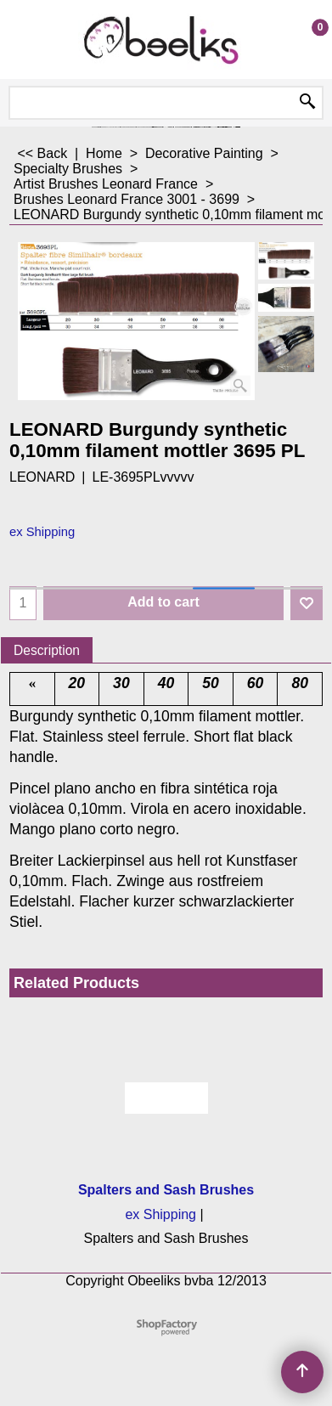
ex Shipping (42, 532)
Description (47, 650)
